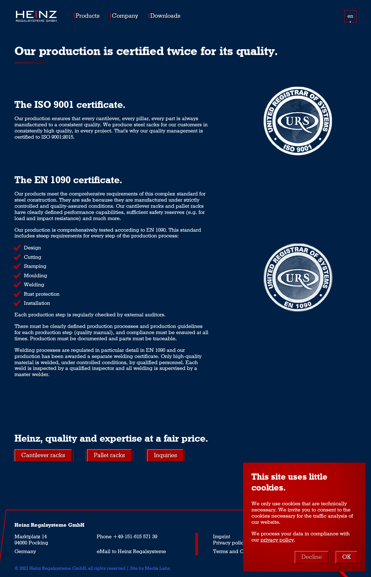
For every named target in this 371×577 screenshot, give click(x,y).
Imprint (221, 536)
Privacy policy (229, 542)
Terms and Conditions (239, 551)
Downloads (165, 15)
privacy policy (277, 539)
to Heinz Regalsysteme (139, 551)
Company (125, 15)
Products (88, 15)
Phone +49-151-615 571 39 (127, 536)
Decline (311, 556)
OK (346, 556)
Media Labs (157, 568)
